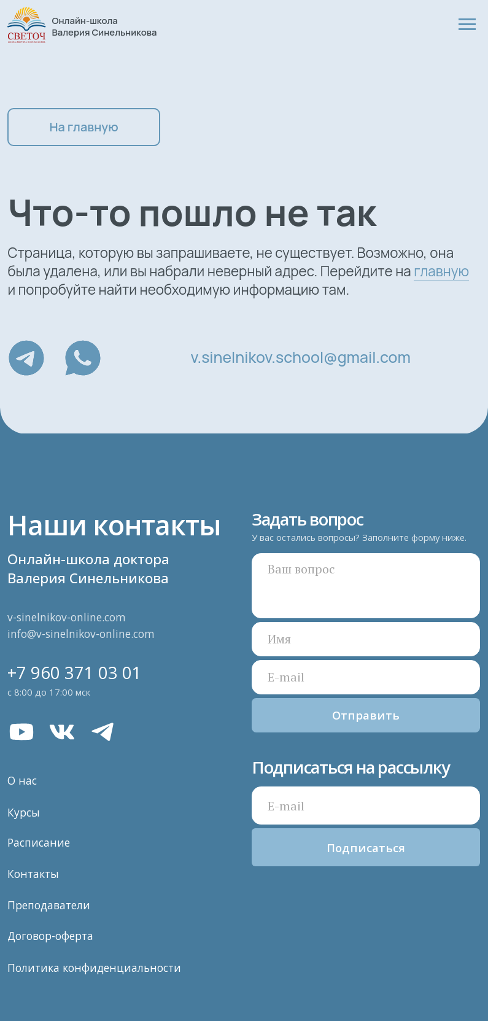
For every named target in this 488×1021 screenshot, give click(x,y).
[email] (366, 805)
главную (441, 271)
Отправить (366, 715)
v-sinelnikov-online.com (66, 617)
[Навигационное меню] (467, 24)
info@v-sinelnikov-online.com (81, 633)
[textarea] (366, 585)
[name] (366, 639)
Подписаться (366, 847)
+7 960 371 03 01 (74, 672)
